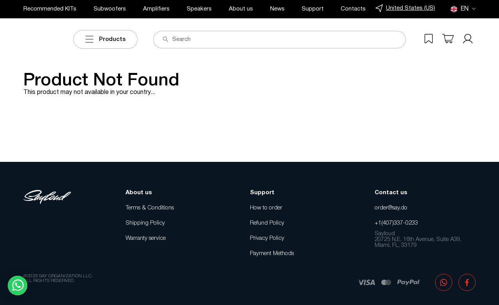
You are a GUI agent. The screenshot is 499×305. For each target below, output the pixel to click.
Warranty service (146, 238)
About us (241, 9)
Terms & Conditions (150, 208)
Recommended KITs (49, 9)
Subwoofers (110, 9)
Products (105, 39)
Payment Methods (272, 253)
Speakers (199, 9)
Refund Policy (267, 223)
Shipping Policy (145, 223)
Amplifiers (156, 9)
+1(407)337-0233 (396, 223)
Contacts (353, 9)
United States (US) (405, 8)
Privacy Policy (267, 238)
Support (313, 9)
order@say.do (391, 208)
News (277, 9)
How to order (266, 208)
